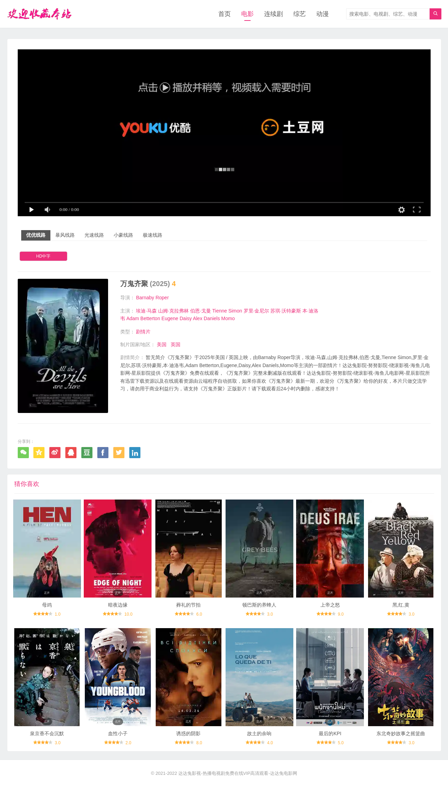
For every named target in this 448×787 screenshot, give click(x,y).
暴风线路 (65, 235)
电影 (247, 13)
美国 (161, 344)
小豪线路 (123, 235)
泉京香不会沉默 (47, 733)
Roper (162, 297)
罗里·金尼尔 (256, 311)
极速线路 (152, 235)
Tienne (219, 311)
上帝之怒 (330, 605)
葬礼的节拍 (188, 605)
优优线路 (36, 235)
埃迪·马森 (146, 311)
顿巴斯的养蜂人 (259, 605)
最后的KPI (330, 733)
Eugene (170, 318)
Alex (197, 318)
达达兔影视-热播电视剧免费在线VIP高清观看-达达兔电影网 (237, 773)
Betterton (150, 318)
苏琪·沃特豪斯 (285, 311)
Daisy (186, 318)
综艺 (299, 13)
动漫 (322, 13)
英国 (175, 344)
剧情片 (143, 331)
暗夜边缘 (118, 605)
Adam (132, 318)
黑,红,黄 (401, 605)
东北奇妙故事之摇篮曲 (400, 733)
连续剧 (273, 13)
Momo (228, 318)
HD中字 (43, 256)
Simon (235, 311)
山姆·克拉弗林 (173, 311)
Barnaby (145, 297)
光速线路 (94, 235)
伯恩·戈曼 (200, 311)
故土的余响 (259, 733)
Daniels (212, 318)
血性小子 (118, 733)
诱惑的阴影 (188, 733)
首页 (224, 13)
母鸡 (47, 605)
